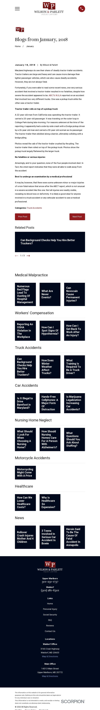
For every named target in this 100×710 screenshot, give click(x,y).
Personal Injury (50, 609)
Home (50, 603)
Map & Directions (50, 656)
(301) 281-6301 (50, 590)
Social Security (50, 614)
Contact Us (50, 631)
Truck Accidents (34, 208)
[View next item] (28, 255)
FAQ (50, 620)
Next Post (77, 216)
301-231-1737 (50, 581)
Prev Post (22, 216)
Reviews (50, 625)
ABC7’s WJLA (55, 95)
